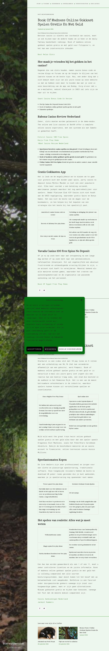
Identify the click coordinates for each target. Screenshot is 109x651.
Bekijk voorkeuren (70, 349)
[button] (81, 300)
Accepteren (34, 349)
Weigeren (50, 349)
